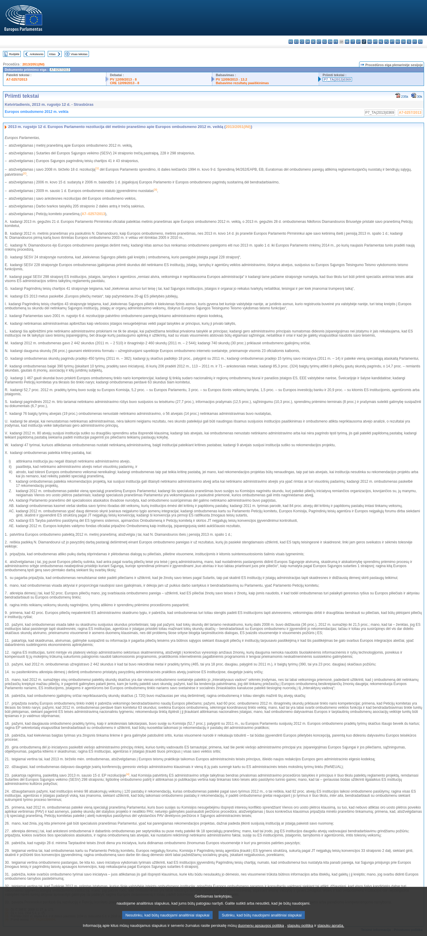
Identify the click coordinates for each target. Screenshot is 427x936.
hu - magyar (369, 41)
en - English (330, 41)
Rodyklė (14, 54)
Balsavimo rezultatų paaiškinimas (242, 83)
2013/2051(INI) (33, 64)
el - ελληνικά (324, 41)
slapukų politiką (300, 931)
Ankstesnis (36, 54)
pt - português (392, 41)
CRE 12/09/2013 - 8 (124, 83)
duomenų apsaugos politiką (261, 931)
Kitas (52, 54)
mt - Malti (375, 41)
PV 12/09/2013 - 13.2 (231, 79)
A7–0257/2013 (93, 214)
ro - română (398, 41)
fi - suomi (414, 41)
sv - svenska (420, 41)
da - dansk (307, 41)
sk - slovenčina (403, 41)
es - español (296, 41)
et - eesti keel (319, 41)
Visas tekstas (79, 54)
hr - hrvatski (347, 41)
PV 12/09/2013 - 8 (123, 79)
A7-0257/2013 (16, 79)
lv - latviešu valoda (358, 41)
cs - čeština (302, 41)
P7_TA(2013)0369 (337, 79)
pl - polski (386, 41)
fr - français (336, 41)
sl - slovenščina (409, 41)
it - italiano (352, 41)
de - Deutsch (313, 41)
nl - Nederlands (381, 41)
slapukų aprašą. (330, 931)
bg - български (291, 41)
